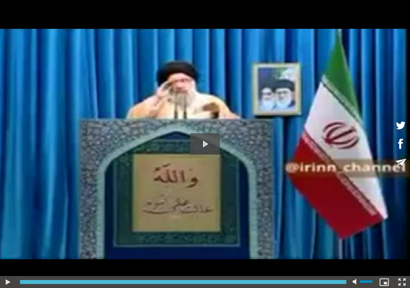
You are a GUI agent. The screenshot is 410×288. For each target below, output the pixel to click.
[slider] (183, 282)
